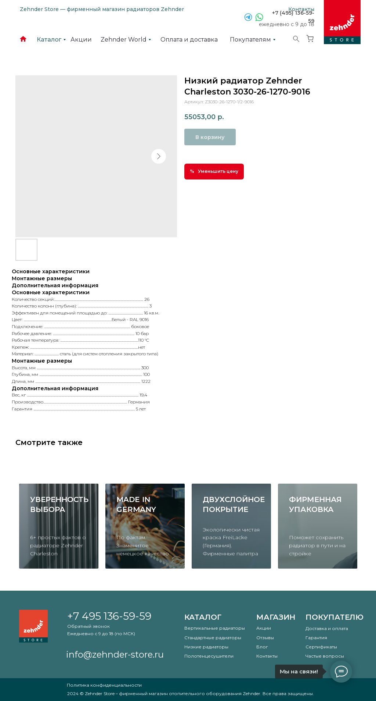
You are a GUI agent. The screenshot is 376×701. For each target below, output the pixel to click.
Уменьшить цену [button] (218, 171)
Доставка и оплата (327, 628)
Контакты (267, 656)
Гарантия (316, 637)
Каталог (202, 617)
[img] (342, 22)
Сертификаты (321, 647)
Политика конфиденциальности (104, 685)
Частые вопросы (325, 656)
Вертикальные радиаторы (214, 628)
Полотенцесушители (209, 656)
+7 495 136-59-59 (109, 616)
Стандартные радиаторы (212, 637)
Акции (263, 628)
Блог (262, 647)
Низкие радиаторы (206, 647)
